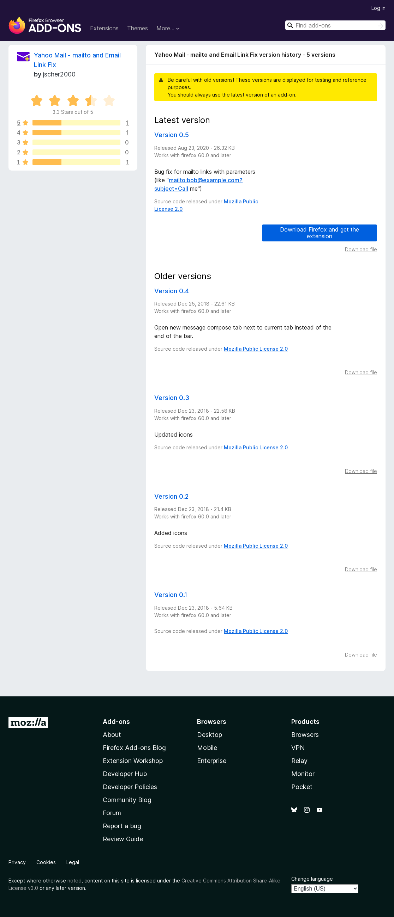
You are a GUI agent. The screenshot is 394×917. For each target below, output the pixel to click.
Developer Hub (125, 773)
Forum (112, 813)
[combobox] (335, 25)
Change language (312, 879)
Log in (378, 8)
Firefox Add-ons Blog (134, 747)
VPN (298, 747)
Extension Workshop (133, 760)
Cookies (46, 862)
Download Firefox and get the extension (319, 233)
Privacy (17, 862)
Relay (299, 760)
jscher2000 (59, 74)
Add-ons (116, 721)
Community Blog (127, 800)
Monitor (303, 773)
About (112, 734)
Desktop (209, 734)
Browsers (305, 734)
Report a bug (122, 826)
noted (74, 881)
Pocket (301, 786)
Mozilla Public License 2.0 (256, 349)
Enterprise (211, 760)
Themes (137, 28)
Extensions (104, 28)
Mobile (207, 747)
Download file (361, 249)
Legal (72, 862)
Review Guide (123, 839)
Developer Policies (130, 786)
